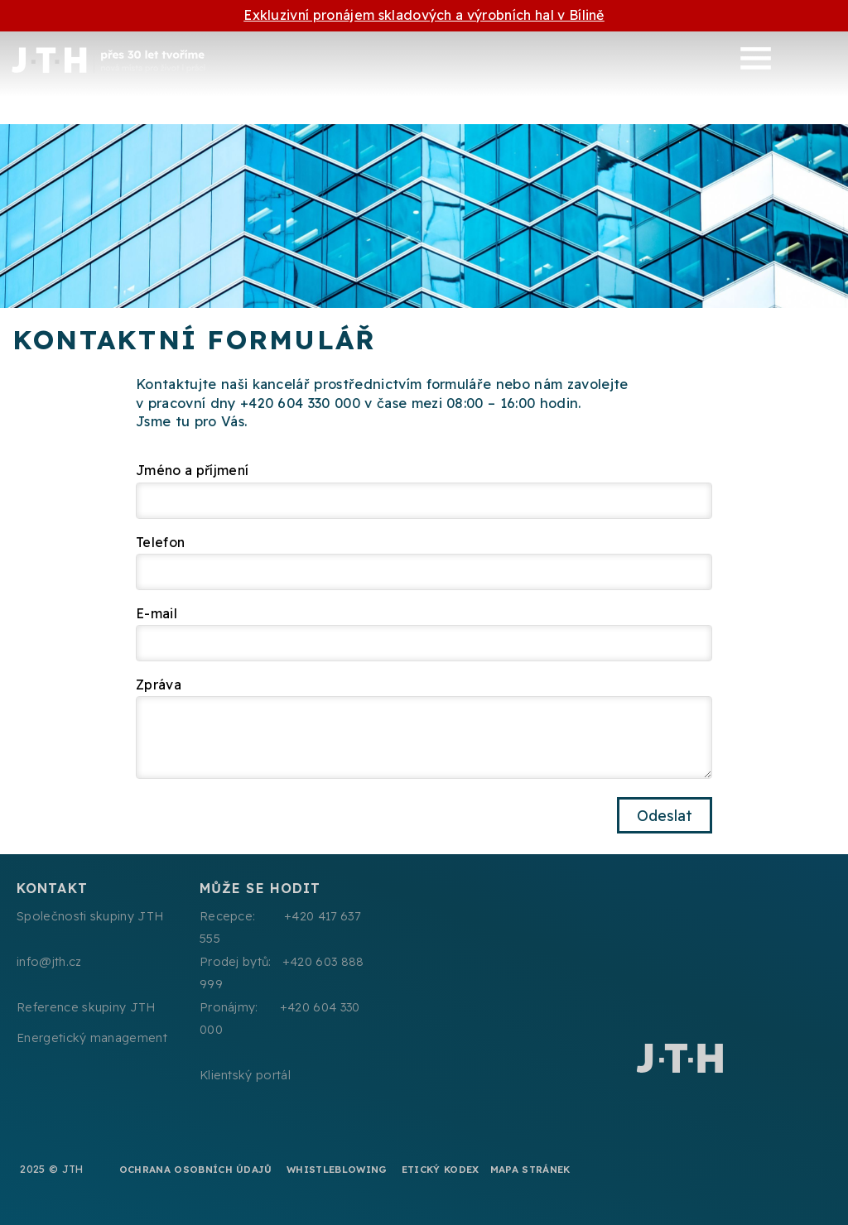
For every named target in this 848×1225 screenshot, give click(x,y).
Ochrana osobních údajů (195, 1169)
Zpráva (158, 684)
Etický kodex (440, 1169)
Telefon (160, 542)
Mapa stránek (530, 1169)
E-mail (156, 613)
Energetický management (92, 1037)
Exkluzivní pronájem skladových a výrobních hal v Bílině (424, 15)
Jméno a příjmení (192, 470)
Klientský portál (245, 1075)
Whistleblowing (337, 1169)
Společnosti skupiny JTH (90, 916)
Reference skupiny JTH (86, 1007)
